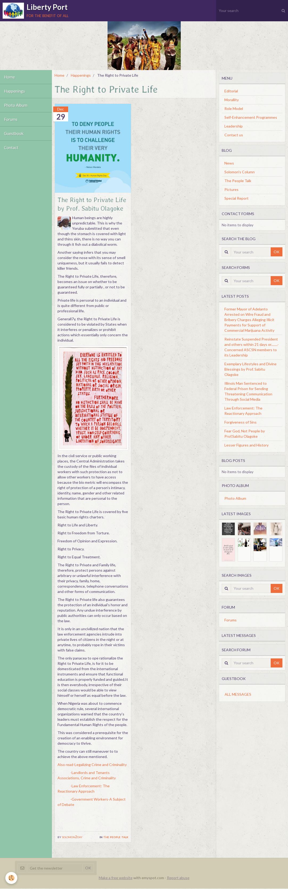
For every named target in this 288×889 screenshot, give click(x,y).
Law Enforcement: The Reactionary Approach (243, 411)
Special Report (236, 198)
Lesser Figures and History (246, 445)
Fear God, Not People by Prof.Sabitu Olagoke (244, 434)
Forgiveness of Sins (240, 422)
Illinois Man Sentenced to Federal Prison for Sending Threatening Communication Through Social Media (248, 391)
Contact (11, 147)
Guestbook (14, 133)
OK (276, 251)
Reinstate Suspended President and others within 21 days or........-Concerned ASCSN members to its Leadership (251, 347)
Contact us (233, 135)
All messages (238, 694)
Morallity (231, 99)
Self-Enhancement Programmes (250, 117)
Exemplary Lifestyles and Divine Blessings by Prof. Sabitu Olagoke (250, 369)
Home (9, 77)
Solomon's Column (239, 172)
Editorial (231, 91)
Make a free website (116, 878)
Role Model (233, 108)
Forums (11, 119)
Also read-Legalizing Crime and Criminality (92, 764)
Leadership (233, 126)
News (229, 163)
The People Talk (115, 836)
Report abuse (178, 878)
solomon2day (72, 836)
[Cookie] (11, 878)
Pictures (231, 189)
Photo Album (15, 105)
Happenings (14, 91)
